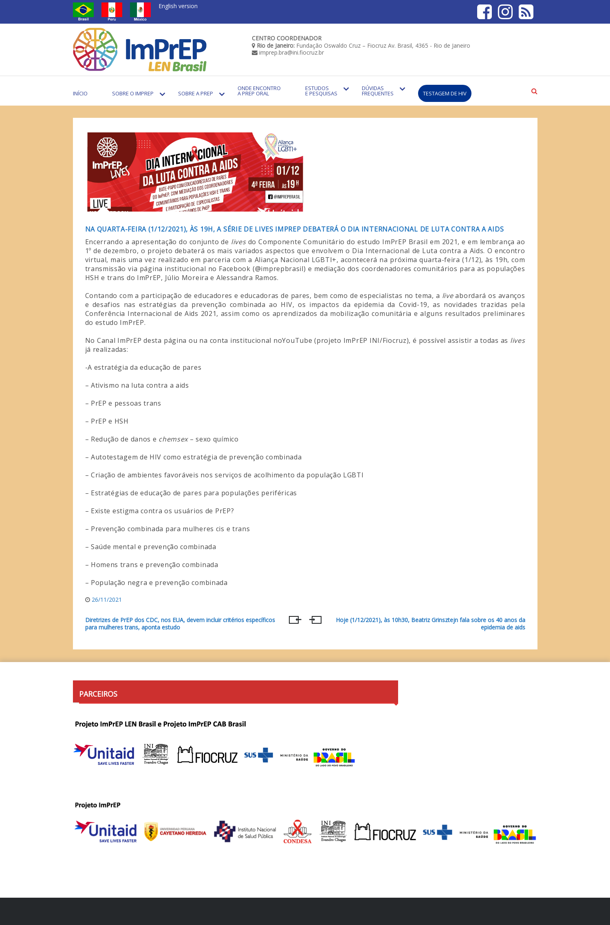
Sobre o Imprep (133, 93)
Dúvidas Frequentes (378, 90)
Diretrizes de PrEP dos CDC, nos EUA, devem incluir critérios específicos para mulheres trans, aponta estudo (180, 623)
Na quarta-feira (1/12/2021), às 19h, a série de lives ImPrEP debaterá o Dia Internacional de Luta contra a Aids (294, 229)
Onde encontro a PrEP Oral (259, 90)
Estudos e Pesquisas (321, 90)
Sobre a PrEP (195, 93)
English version (178, 6)
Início (80, 93)
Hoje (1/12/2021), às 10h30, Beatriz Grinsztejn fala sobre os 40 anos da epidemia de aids (430, 623)
